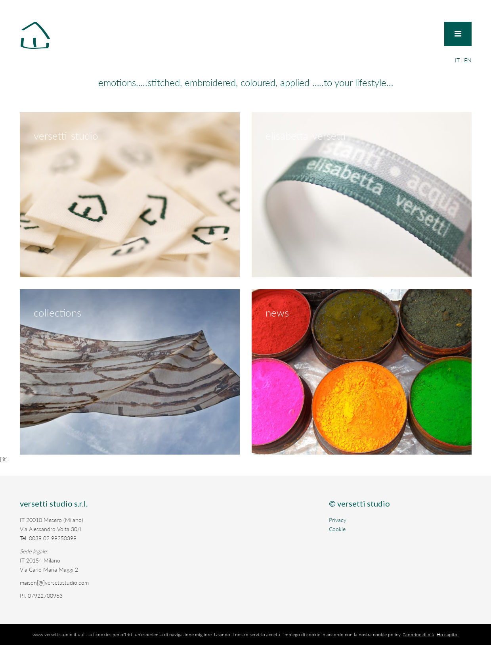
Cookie (337, 529)
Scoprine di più (418, 634)
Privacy (337, 519)
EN (468, 60)
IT (457, 60)
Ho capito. (448, 634)
